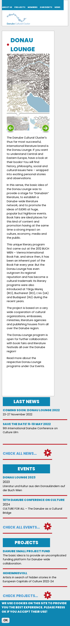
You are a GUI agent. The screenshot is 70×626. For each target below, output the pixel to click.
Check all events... (21, 527)
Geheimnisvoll (15, 573)
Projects (19, 7)
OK (5, 620)
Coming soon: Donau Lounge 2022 (31, 410)
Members (33, 7)
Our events (46, 7)
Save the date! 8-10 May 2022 (27, 424)
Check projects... (20, 595)
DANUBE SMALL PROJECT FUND (26, 551)
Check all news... (20, 453)
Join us (6, 17)
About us (7, 7)
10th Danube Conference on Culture (34, 500)
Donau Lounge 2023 (19, 477)
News (57, 7)
